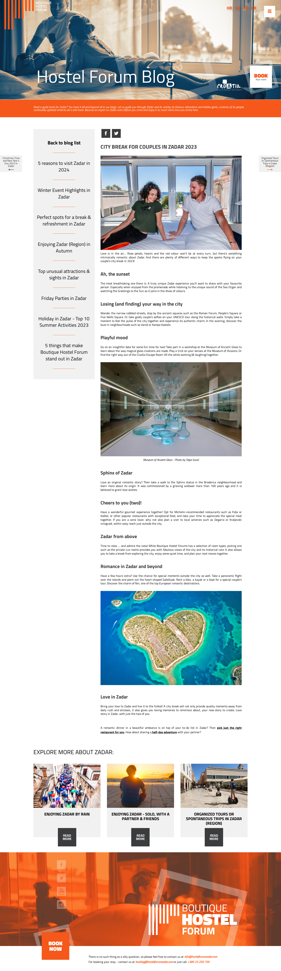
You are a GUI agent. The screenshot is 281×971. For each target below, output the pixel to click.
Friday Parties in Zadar (64, 298)
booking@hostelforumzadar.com (154, 962)
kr (253, 8)
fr (245, 8)
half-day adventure (164, 732)
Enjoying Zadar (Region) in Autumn (64, 247)
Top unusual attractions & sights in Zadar (64, 274)
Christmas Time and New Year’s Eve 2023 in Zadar (11, 162)
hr (229, 8)
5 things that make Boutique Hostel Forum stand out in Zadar (64, 352)
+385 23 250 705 (198, 962)
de (237, 8)
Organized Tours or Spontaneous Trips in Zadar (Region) (270, 162)
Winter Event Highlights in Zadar (64, 193)
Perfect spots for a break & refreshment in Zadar (64, 220)
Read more (67, 837)
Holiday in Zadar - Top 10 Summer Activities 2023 (64, 322)
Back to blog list (64, 142)
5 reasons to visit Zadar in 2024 (64, 166)
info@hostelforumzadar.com (200, 956)
